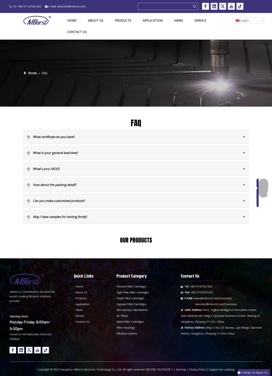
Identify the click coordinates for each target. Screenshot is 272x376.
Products (81, 298)
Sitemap (181, 369)
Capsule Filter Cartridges (132, 304)
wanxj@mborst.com (205, 298)
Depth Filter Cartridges (130, 298)
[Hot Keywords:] (194, 6)
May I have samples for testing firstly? (57, 217)
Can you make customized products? (56, 201)
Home (79, 286)
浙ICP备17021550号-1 (159, 369)
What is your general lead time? (52, 153)
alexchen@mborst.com (71, 6)
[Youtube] (231, 6)
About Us (81, 292)
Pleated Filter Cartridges (131, 286)
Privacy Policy (197, 369)
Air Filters (122, 316)
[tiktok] (239, 6)
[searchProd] (164, 6)
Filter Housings (126, 327)
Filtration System (127, 333)
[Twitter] (222, 6)
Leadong (228, 369)
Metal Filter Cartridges (130, 321)
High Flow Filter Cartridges (133, 292)
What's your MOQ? (43, 169)
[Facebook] (205, 6)
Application (82, 304)
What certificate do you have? (51, 137)
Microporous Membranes (132, 310)
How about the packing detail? (51, 185)
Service (80, 316)
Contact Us (82, 321)
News (79, 310)
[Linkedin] (214, 6)
